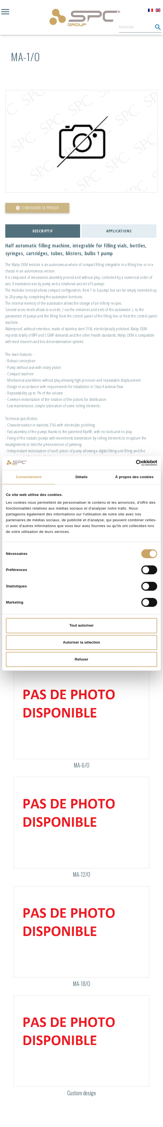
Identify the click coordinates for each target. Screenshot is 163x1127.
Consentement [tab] (28, 477)
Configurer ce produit (37, 208)
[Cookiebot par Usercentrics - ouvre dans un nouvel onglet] (132, 463)
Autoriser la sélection (81, 642)
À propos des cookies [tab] (134, 477)
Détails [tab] (81, 477)
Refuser (81, 659)
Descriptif (43, 231)
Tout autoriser (81, 625)
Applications (119, 231)
